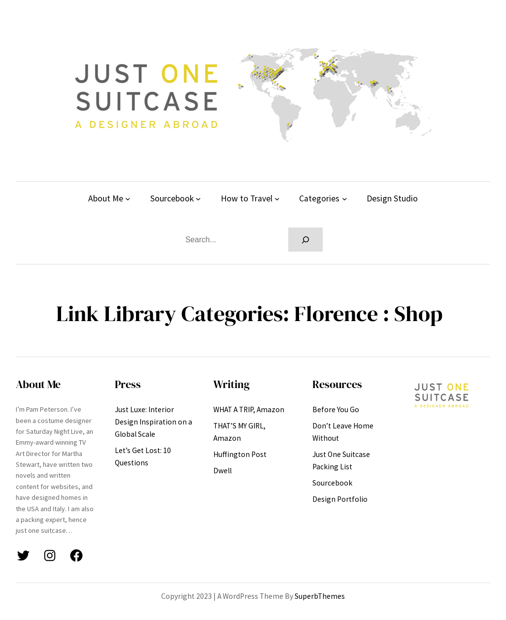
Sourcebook (172, 198)
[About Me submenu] (128, 198)
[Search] (305, 240)
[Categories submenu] (344, 198)
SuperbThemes (320, 596)
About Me (105, 198)
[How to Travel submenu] (277, 198)
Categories (319, 198)
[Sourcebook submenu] (198, 198)
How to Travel (246, 198)
